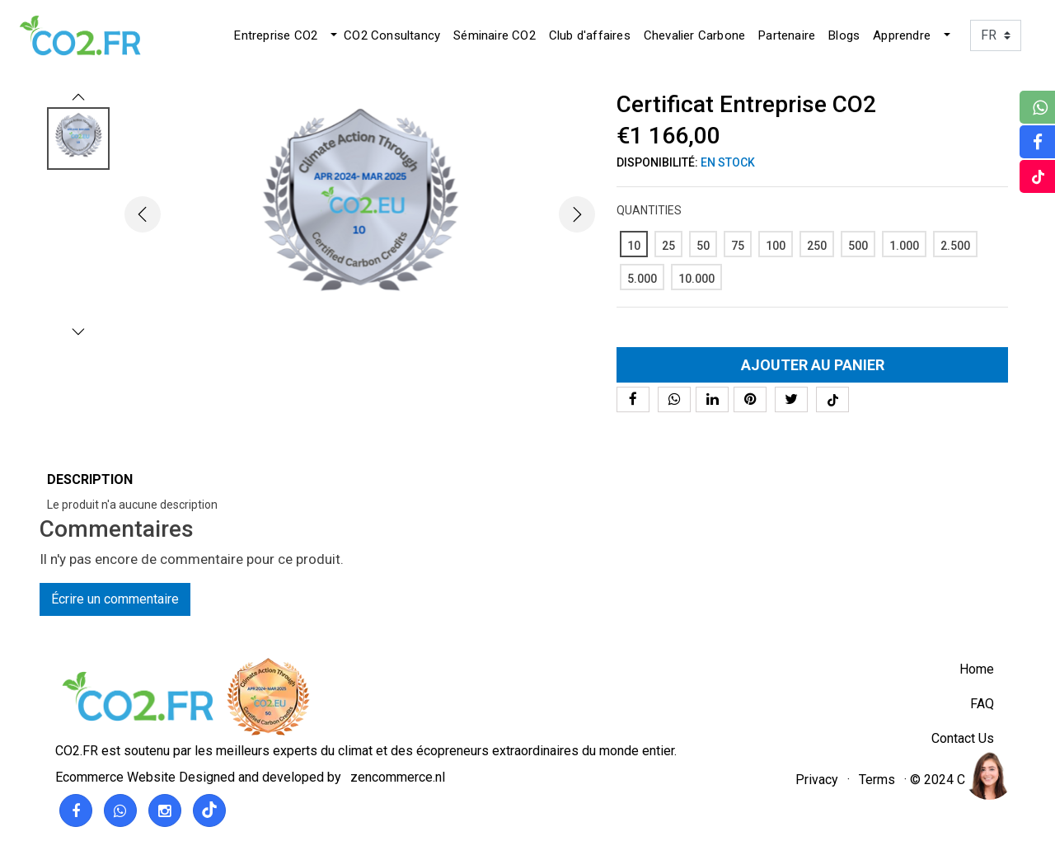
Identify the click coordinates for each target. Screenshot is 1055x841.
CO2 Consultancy (392, 35)
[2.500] (955, 244)
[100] (775, 244)
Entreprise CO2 (275, 35)
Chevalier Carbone (694, 35)
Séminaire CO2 (494, 35)
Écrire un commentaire (115, 599)
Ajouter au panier (812, 365)
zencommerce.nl (397, 777)
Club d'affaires (590, 35)
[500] (858, 244)
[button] (332, 35)
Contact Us (962, 738)
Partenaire (786, 35)
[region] (988, 774)
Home (976, 669)
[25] (668, 244)
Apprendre (902, 35)
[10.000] (696, 277)
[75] (738, 244)
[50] (703, 244)
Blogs (844, 35)
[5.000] (642, 277)
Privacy (816, 779)
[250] (816, 244)
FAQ (982, 704)
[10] (634, 244)
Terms (877, 779)
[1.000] (904, 244)
